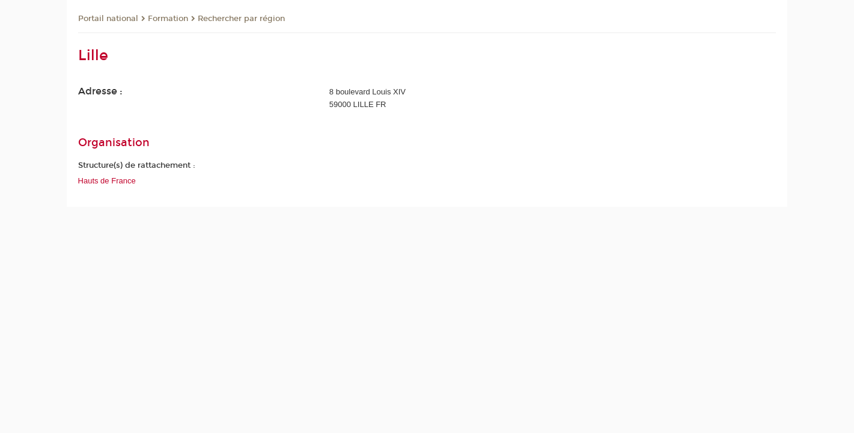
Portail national (108, 18)
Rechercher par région (241, 18)
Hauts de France (107, 180)
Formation (168, 18)
